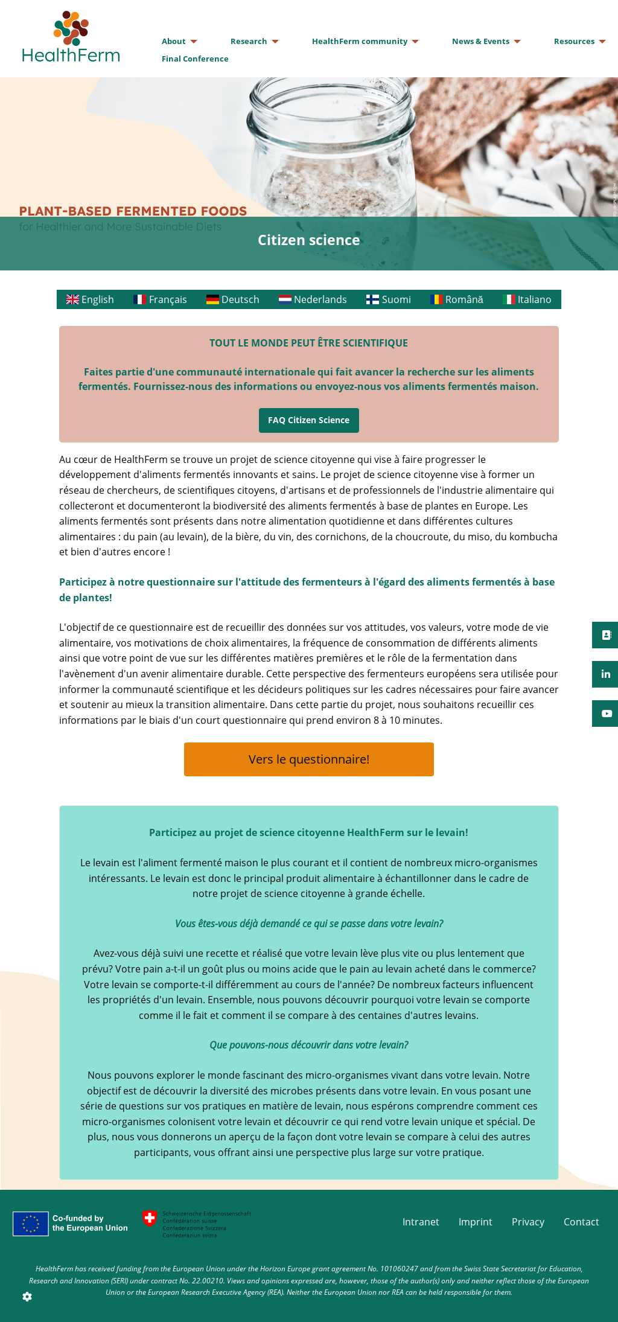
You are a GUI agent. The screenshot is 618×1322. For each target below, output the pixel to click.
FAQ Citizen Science (308, 420)
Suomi (388, 299)
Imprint (475, 1221)
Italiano (527, 299)
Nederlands (313, 299)
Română (456, 299)
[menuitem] (176, 41)
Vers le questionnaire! (309, 759)
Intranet (421, 1221)
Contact (581, 1221)
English (90, 299)
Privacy (528, 1221)
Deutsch (233, 299)
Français (159, 299)
